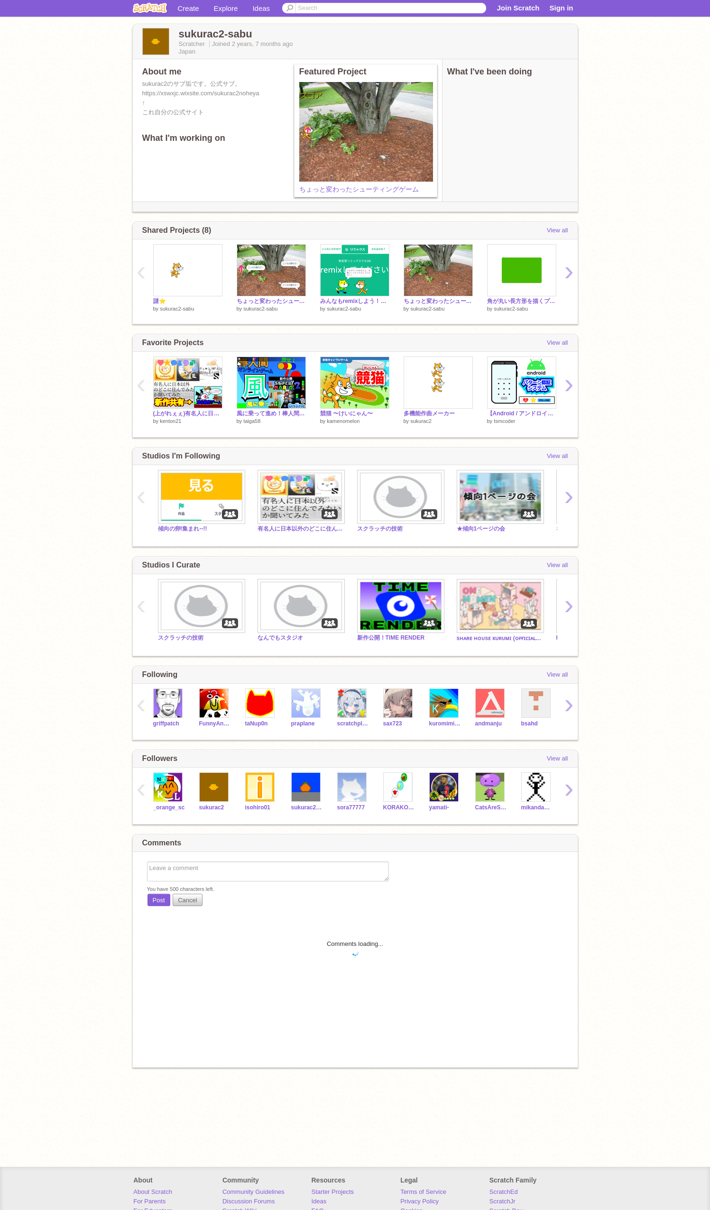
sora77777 (351, 807)
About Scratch (152, 1191)
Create (188, 8)
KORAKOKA (399, 807)
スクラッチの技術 (380, 528)
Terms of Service (423, 1191)
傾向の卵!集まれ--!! (182, 528)
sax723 (392, 723)
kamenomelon (343, 421)
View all (557, 230)
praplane (303, 723)
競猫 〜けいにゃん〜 (346, 413)
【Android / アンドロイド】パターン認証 (521, 413)
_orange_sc (169, 807)
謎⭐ (159, 301)
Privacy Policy (419, 1201)
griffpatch (166, 723)
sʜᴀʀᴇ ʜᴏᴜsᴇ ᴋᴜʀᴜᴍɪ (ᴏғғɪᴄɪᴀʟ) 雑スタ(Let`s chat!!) (499, 638)
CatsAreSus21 (491, 807)
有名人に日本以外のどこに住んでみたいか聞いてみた (300, 528)
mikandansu (537, 807)
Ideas (261, 8)
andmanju (488, 723)
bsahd (529, 723)
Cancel (187, 900)
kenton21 (170, 421)
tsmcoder (504, 421)
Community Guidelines (253, 1191)
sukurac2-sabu (177, 309)
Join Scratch (518, 8)
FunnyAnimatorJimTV (215, 723)
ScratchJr (502, 1201)
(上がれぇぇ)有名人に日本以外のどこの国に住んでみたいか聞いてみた (187, 413)
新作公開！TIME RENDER (391, 637)
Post (159, 900)
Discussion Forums (248, 1201)
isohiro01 (257, 807)
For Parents (149, 1201)
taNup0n (256, 723)
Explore (226, 8)
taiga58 (251, 421)
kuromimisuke (445, 723)
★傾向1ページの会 (481, 528)
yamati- (439, 807)
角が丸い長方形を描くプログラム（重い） (521, 301)
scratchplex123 (353, 723)
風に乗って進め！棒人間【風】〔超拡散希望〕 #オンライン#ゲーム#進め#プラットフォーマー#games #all (271, 413)
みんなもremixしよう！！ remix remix (354, 301)
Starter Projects (333, 1191)
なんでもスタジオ (280, 637)
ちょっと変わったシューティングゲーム (359, 189)
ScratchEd (503, 1191)
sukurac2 (421, 421)
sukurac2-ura (307, 807)
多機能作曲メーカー (429, 413)
